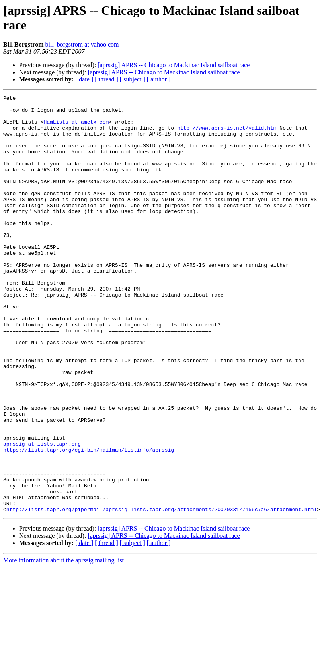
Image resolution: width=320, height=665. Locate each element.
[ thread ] (106, 79)
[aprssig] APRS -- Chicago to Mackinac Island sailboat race (174, 65)
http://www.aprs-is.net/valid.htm (227, 134)
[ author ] (159, 79)
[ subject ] (132, 79)
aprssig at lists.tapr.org (42, 514)
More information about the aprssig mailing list (63, 643)
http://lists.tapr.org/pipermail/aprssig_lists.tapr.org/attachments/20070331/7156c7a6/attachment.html (161, 592)
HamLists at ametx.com (76, 127)
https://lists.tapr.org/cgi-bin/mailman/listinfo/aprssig (88, 521)
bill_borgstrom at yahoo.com (82, 44)
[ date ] (84, 79)
